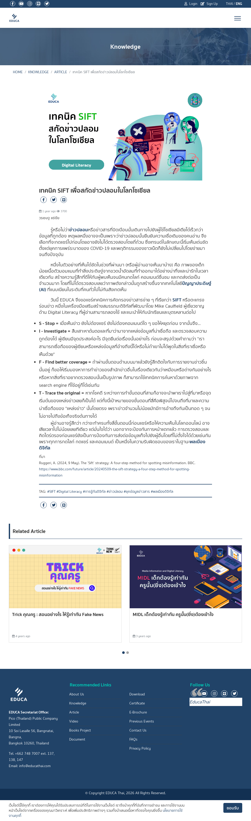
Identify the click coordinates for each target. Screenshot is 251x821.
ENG (239, 3)
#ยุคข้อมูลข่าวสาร (137, 491)
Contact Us (137, 730)
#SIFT (51, 491)
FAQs (133, 739)
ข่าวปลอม (78, 229)
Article (60, 72)
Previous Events (141, 721)
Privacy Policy (140, 748)
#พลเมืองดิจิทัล (162, 491)
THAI (229, 3)
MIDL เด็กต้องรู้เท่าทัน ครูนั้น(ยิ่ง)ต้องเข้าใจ (173, 614)
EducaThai (200, 702)
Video (73, 721)
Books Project (80, 730)
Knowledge (38, 72)
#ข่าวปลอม (115, 491)
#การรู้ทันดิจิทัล (94, 491)
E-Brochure (138, 712)
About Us (76, 694)
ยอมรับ (233, 807)
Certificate (137, 703)
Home (18, 72)
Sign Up (209, 3)
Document (77, 739)
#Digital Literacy (69, 491)
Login (190, 3)
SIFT (176, 299)
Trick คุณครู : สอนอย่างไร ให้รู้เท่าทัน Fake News (58, 614)
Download (137, 694)
